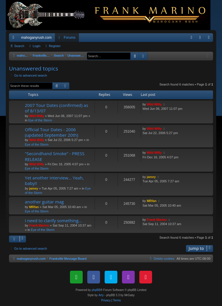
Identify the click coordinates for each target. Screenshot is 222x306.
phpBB (96, 290)
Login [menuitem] (201, 39)
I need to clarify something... (53, 220)
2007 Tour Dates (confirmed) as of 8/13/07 (56, 108)
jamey (33, 188)
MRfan (34, 207)
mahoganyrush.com (36, 38)
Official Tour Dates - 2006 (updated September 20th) (51, 132)
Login (36, 46)
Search (19, 46)
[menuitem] (191, 37)
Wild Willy (36, 116)
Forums (69, 38)
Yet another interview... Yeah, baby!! (54, 180)
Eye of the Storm (40, 120)
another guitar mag (44, 202)
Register (55, 46)
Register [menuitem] (210, 39)
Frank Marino (39, 225)
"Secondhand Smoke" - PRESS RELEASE (54, 156)
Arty (101, 295)
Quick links (14, 39)
